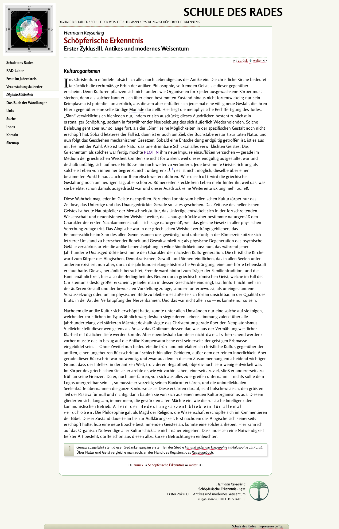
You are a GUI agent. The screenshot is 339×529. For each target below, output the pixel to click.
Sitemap (12, 143)
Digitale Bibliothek (19, 94)
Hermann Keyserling (141, 22)
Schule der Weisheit (106, 22)
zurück (243, 60)
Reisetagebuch (202, 452)
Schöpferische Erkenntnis (179, 22)
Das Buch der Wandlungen (26, 103)
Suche (11, 119)
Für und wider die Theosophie (206, 447)
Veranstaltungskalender (24, 86)
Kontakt (12, 135)
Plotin (151, 152)
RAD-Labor (15, 70)
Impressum (251, 526)
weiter (257, 60)
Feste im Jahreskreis (21, 78)
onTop (264, 526)
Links (10, 111)
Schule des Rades (19, 62)
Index (10, 127)
